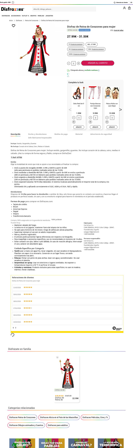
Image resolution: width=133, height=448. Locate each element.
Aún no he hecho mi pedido (102, 407)
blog (119, 383)
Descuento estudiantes (21, 410)
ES (131, 2)
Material (78, 134)
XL (76, 49)
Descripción (15, 134)
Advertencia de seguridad (101, 134)
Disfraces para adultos (58, 311)
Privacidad (27, 419)
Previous (69, 109)
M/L (92, 44)
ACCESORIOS (16, 16)
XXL (96, 49)
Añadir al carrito (97, 63)
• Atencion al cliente (18, 422)
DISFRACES (6, 16)
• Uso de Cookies (16, 425)
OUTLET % (25, 16)
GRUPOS (33, 16)
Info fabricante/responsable (40, 138)
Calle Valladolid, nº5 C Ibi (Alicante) (100, 428)
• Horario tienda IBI (17, 407)
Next (119, 109)
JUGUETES (49, 16)
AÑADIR (79, 127)
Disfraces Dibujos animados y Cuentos (26, 311)
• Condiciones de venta (19, 416)
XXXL (77, 54)
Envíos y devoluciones (37, 134)
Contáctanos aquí (56, 410)
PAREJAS (41, 16)
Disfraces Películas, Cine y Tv (95, 303)
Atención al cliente (121, 2)
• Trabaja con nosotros (19, 431)
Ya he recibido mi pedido (101, 413)
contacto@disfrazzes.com (101, 416)
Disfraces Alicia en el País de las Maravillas (59, 303)
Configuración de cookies (22, 428)
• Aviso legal (14, 419)
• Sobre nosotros (16, 413)
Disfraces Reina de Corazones (22, 303)
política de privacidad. (75, 356)
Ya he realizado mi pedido (101, 410)
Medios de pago (61, 134)
